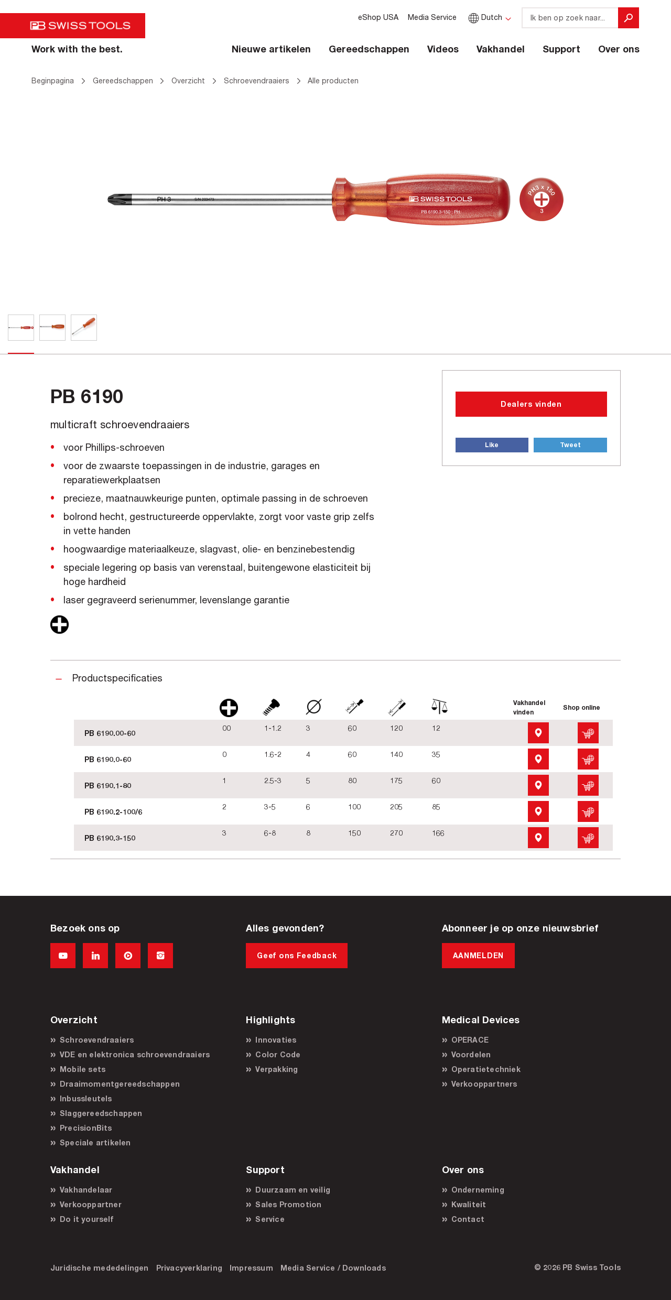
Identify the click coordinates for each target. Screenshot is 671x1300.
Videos (443, 49)
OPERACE (470, 1039)
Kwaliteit (468, 1204)
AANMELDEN (478, 955)
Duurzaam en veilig (292, 1189)
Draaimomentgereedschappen (120, 1083)
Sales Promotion (288, 1204)
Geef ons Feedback (297, 955)
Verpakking (276, 1069)
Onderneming (477, 1189)
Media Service (432, 17)
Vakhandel (501, 49)
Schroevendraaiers (97, 1039)
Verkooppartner (91, 1204)
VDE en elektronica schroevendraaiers (135, 1054)
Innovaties (275, 1039)
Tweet (570, 445)
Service (269, 1219)
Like (492, 445)
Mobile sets (82, 1069)
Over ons (619, 49)
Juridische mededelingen (99, 1267)
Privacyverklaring (189, 1267)
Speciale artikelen (95, 1142)
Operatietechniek (486, 1069)
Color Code (277, 1054)
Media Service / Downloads (333, 1267)
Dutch (484, 17)
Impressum (251, 1267)
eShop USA (378, 17)
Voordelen (471, 1054)
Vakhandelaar (86, 1189)
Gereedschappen (369, 49)
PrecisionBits (86, 1127)
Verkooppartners (484, 1083)
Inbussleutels (86, 1098)
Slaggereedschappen (101, 1113)
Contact (467, 1219)
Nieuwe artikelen (271, 49)
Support (561, 49)
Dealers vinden (531, 403)
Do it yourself (86, 1219)
